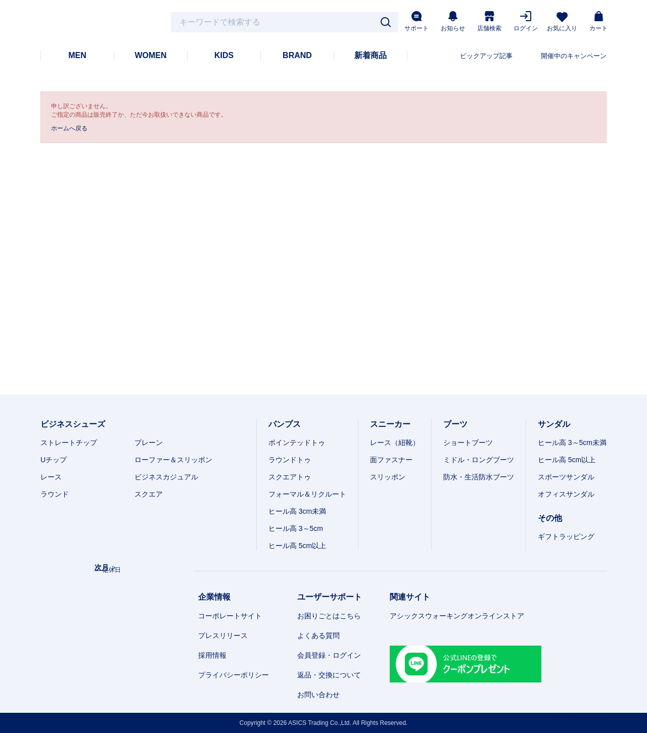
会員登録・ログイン (329, 655)
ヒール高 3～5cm (295, 528)
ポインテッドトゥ (296, 442)
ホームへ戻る (69, 128)
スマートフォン (585, 719)
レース (51, 477)
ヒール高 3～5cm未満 (572, 442)
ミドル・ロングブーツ (478, 460)
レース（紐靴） (395, 442)
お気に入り (562, 22)
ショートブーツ (468, 442)
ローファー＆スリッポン (173, 460)
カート (598, 21)
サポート (416, 21)
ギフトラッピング (566, 536)
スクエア (148, 494)
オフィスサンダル (566, 494)
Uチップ (53, 460)
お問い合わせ (318, 695)
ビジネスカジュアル (166, 477)
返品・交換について (329, 675)
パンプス (284, 424)
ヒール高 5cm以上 (297, 546)
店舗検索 (489, 21)
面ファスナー (391, 460)
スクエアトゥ (289, 477)
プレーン (148, 442)
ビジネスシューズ (72, 424)
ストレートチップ (68, 442)
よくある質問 (318, 635)
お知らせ (453, 21)
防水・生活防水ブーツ (478, 477)
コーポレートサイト (230, 616)
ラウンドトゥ (289, 460)
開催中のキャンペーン (574, 56)
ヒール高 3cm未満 (297, 511)
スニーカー (390, 424)
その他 (550, 518)
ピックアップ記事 (486, 56)
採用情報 (212, 655)
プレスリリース (223, 635)
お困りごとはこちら (329, 616)
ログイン (526, 21)
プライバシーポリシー (233, 675)
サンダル (554, 424)
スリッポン (387, 477)
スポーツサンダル (566, 477)
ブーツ (455, 424)
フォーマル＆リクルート (307, 494)
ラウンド (54, 494)
